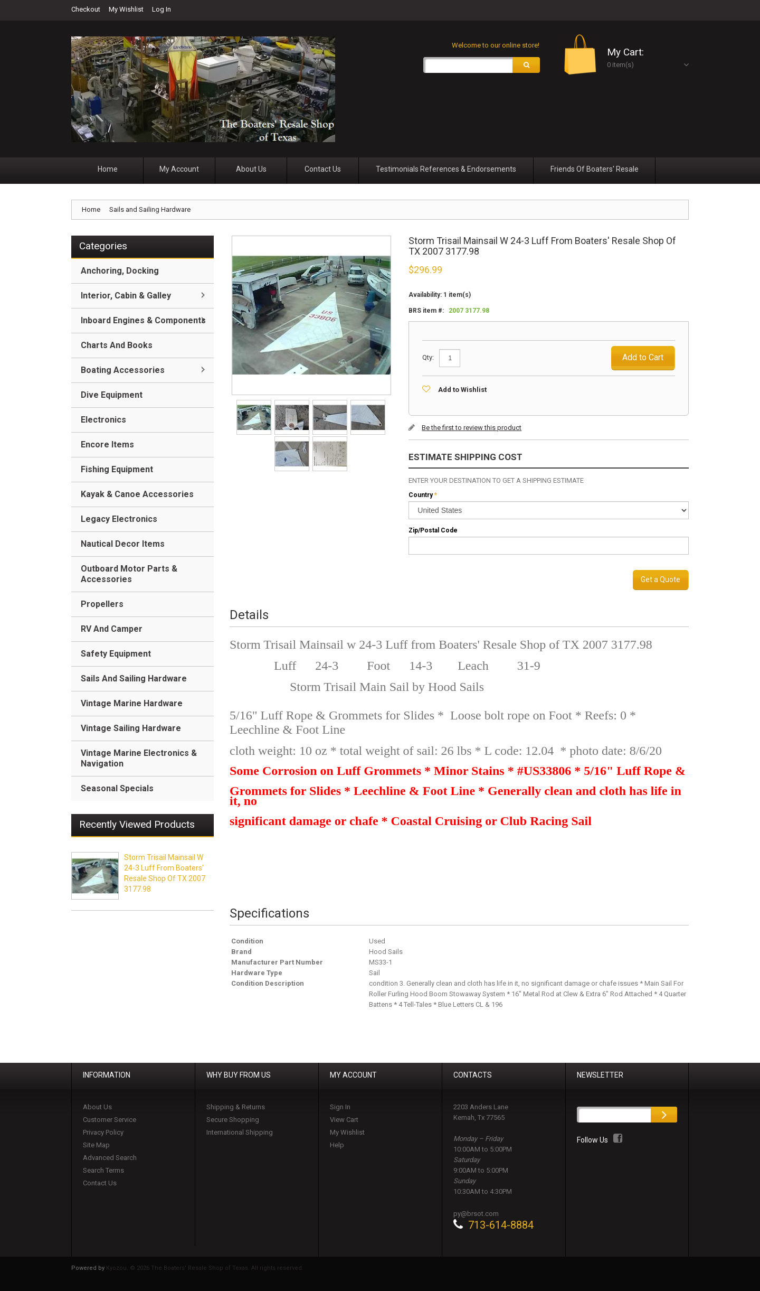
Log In (161, 9)
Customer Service (109, 1120)
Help (337, 1145)
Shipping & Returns (235, 1107)
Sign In (340, 1107)
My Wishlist (126, 9)
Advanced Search (110, 1158)
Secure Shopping (232, 1120)
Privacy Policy (103, 1132)
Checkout (85, 9)
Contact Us (100, 1183)
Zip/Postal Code (433, 530)
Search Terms (103, 1170)
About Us (97, 1107)
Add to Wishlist (462, 390)
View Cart (344, 1120)
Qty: (428, 357)
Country (420, 495)
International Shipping (239, 1132)
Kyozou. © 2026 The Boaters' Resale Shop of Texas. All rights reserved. (204, 1268)
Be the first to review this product (471, 428)
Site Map (96, 1145)
